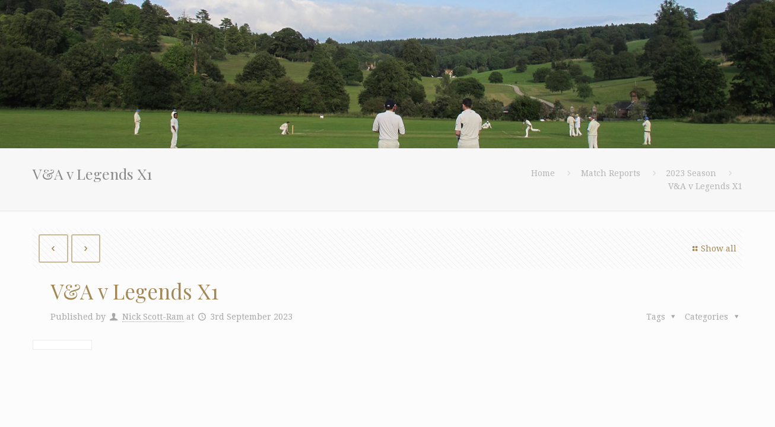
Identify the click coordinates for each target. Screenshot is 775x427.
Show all (712, 248)
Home (543, 173)
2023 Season (691, 173)
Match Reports (610, 173)
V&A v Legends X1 (705, 186)
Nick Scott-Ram (153, 316)
